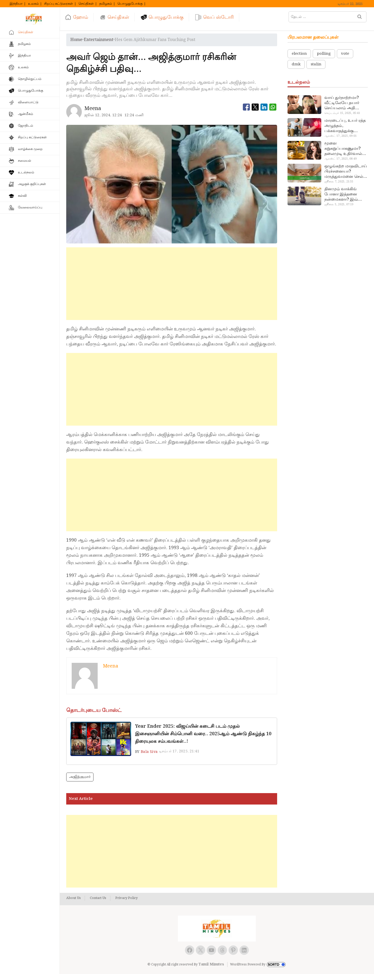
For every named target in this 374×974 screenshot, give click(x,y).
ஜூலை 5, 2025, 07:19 (338, 204)
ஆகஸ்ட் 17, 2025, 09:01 (340, 136)
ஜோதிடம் (25, 125)
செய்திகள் (86, 3)
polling (324, 54)
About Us (73, 898)
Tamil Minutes (211, 964)
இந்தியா (16, 3)
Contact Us (98, 898)
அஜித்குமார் (80, 777)
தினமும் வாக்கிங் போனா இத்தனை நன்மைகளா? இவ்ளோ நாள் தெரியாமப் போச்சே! (345, 194)
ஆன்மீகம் (25, 114)
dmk (296, 64)
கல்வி (22, 196)
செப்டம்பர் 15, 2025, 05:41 (342, 113)
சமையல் (24, 161)
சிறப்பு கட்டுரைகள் (58, 3)
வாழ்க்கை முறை (30, 149)
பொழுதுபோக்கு (130, 3)
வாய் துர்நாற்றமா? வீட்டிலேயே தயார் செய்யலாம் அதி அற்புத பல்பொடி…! (343, 103)
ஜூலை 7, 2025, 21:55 (338, 181)
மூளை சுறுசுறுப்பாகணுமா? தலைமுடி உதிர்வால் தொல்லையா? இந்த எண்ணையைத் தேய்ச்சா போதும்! (343, 148)
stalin (316, 64)
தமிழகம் (105, 3)
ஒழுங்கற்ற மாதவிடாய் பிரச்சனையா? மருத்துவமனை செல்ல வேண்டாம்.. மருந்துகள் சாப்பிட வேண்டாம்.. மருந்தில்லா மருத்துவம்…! (345, 171)
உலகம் (33, 3)
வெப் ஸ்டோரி (218, 17)
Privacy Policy (126, 898)
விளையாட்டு (28, 102)
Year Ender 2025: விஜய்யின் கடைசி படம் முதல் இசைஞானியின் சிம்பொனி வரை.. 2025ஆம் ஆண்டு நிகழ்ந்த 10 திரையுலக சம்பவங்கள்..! (203, 734)
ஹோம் (80, 17)
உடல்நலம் (26, 172)
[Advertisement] (171, 283)
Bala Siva (149, 752)
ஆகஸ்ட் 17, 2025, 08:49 (340, 158)
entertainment (98, 40)
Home (76, 40)
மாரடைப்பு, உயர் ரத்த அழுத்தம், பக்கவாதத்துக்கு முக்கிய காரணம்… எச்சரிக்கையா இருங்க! (345, 126)
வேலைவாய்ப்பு (30, 207)
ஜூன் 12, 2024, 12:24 (103, 115)
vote (345, 54)
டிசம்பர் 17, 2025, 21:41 (179, 751)
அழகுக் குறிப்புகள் (32, 184)
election (299, 54)
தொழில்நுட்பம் (29, 79)
